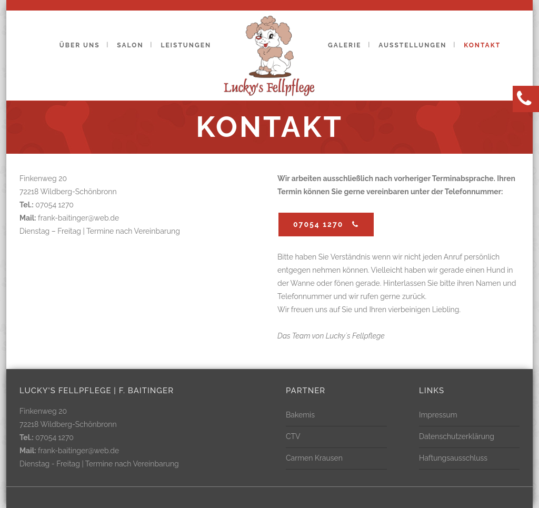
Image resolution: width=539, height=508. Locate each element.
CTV (293, 436)
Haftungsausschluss (453, 458)
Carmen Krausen (314, 458)
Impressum (438, 415)
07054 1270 (326, 224)
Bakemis (300, 415)
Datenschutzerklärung (456, 436)
